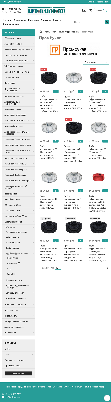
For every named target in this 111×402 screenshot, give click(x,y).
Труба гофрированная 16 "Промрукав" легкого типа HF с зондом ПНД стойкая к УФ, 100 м (49, 103)
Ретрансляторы (11, 77)
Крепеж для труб (14, 280)
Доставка (46, 20)
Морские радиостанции (15, 55)
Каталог (7, 20)
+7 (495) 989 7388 (13, 12)
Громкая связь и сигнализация (12, 90)
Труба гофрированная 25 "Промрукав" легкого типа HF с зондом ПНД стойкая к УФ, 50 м (73, 153)
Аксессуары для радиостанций (12, 103)
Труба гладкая (12, 248)
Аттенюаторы (11, 310)
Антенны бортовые (13, 126)
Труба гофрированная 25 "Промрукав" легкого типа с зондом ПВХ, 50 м (97, 152)
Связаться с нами (80, 387)
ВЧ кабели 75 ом (12, 210)
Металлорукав (13, 242)
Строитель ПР (13, 263)
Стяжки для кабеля (15, 293)
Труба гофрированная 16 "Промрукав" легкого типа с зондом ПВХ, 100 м (73, 102)
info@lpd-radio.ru (12, 9)
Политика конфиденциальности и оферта (25, 387)
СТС (9, 269)
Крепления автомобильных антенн (17, 151)
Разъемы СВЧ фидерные (15, 169)
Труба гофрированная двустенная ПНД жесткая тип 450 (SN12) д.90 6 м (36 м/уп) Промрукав (97, 203)
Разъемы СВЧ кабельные (15, 164)
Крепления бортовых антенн (17, 145)
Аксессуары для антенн (15, 158)
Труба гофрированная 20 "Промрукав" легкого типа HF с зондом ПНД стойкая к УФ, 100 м (98, 103)
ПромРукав (12, 258)
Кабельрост (50, 32)
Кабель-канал (12, 237)
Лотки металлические (16, 232)
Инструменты (10, 316)
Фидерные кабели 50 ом (15, 216)
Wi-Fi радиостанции (13, 66)
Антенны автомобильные (16, 120)
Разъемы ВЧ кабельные (15, 175)
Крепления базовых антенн (17, 139)
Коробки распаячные (16, 298)
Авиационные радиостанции (18, 49)
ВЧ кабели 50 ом (12, 199)
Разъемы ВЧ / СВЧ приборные (18, 180)
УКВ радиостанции (13, 44)
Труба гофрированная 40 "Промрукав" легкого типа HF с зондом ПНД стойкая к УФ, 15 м (73, 253)
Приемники (9, 83)
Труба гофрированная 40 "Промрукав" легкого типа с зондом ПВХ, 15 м (72, 202)
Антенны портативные (15, 115)
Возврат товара (97, 387)
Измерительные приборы (16, 321)
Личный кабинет (12, 24)
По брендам (10, 332)
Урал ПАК (11, 274)
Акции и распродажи (14, 327)
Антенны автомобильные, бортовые (16, 133)
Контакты (33, 20)
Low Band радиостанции (16, 61)
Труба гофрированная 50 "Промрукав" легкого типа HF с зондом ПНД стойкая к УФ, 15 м (97, 253)
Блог (49, 387)
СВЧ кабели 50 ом (12, 205)
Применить (18, 373)
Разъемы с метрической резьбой (15, 187)
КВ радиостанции (12, 38)
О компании (20, 20)
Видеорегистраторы (14, 96)
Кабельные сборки (13, 222)
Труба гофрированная (69, 32)
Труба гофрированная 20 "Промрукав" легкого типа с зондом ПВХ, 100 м (49, 152)
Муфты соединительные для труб (17, 286)
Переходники (10, 194)
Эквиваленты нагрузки (15, 304)
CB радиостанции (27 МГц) (16, 72)
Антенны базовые (12, 109)
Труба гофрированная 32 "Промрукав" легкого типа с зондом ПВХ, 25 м (48, 202)
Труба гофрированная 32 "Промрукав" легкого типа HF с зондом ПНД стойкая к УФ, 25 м (48, 253)
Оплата (57, 20)
